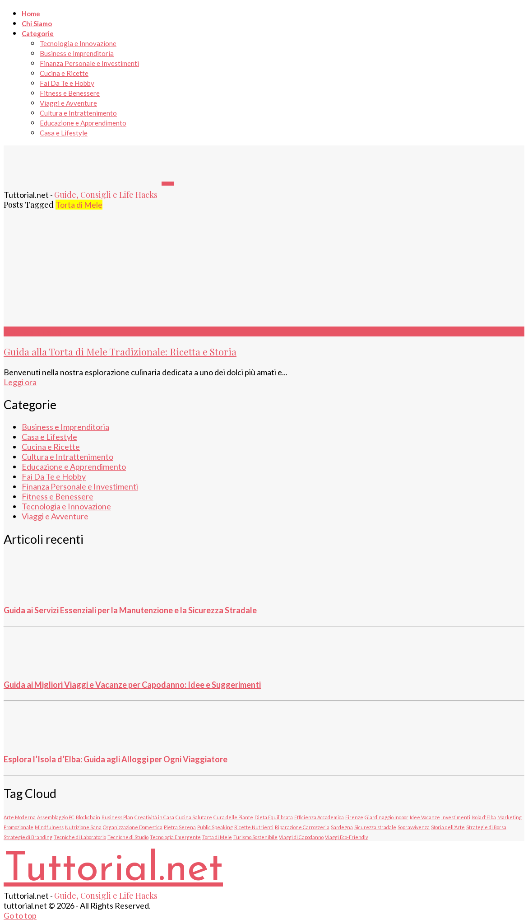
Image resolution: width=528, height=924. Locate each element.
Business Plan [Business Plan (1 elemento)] (117, 817)
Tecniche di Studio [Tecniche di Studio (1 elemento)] (127, 837)
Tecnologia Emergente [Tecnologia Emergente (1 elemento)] (175, 837)
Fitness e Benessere (70, 93)
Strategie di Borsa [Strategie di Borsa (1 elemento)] (486, 827)
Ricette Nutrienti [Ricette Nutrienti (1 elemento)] (253, 827)
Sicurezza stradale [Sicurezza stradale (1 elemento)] (375, 827)
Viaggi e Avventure (68, 103)
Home (31, 13)
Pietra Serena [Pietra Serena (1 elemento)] (180, 827)
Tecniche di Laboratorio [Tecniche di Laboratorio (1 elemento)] (80, 837)
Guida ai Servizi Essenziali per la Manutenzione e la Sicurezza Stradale (130, 610)
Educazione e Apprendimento (83, 123)
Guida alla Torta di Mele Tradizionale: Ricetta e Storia (120, 351)
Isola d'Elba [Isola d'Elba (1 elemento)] (484, 817)
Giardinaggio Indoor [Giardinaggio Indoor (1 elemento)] (386, 817)
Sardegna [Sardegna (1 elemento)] (342, 827)
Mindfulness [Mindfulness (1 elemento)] (49, 827)
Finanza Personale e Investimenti (89, 63)
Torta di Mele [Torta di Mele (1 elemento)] (217, 837)
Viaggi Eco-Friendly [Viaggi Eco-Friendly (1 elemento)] (346, 837)
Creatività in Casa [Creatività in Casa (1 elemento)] (154, 817)
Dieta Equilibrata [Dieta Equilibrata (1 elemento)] (274, 817)
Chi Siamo (37, 23)
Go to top (20, 915)
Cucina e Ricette (64, 73)
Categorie (38, 33)
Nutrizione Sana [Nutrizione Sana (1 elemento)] (83, 827)
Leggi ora (20, 382)
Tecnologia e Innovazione (78, 43)
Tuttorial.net (113, 870)
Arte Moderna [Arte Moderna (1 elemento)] (20, 817)
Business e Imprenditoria (77, 53)
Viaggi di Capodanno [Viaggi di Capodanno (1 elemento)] (301, 837)
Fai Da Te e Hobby (67, 83)
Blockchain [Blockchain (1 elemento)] (88, 817)
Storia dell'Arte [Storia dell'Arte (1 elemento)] (448, 827)
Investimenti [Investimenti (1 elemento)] (455, 817)
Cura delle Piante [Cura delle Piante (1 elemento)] (233, 817)
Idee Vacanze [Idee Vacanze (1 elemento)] (425, 817)
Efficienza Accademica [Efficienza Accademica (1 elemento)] (319, 817)
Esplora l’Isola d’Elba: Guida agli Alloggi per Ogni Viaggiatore (115, 759)
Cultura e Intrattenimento (78, 113)
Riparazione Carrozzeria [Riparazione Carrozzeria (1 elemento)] (302, 827)
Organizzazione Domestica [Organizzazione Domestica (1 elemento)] (132, 827)
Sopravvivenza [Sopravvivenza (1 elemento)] (414, 827)
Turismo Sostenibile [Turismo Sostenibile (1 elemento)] (255, 837)
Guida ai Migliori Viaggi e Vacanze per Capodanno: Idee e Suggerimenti (132, 685)
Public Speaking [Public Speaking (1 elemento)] (215, 827)
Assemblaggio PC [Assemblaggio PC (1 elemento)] (55, 817)
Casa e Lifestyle (64, 133)
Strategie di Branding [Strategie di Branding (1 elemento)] (28, 837)
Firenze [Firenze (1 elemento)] (354, 817)
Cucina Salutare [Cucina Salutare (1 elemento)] (194, 817)
